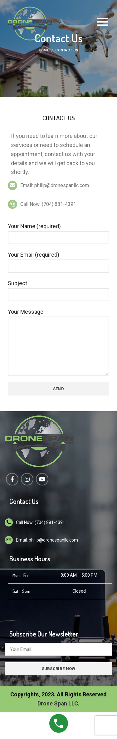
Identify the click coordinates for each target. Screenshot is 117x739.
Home (44, 50)
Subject (58, 288)
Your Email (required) (58, 260)
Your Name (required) (58, 231)
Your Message (58, 328)
